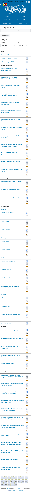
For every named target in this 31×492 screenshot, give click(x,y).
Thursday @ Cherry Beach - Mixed (10, 189)
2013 (26, 478)
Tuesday (3, 238)
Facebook (29, 2)
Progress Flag (5, 4)
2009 (12, 478)
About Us (23, 23)
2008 (9, 478)
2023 (6, 484)
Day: (18, 42)
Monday (3, 209)
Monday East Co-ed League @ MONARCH (12, 330)
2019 (19, 481)
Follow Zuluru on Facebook (16, 490)
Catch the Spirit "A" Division (9, 58)
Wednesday (4, 258)
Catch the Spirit (5, 55)
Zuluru (8, 488)
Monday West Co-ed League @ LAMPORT (12, 338)
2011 (19, 478)
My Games (22, 1)
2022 (2, 484)
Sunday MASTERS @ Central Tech (10, 314)
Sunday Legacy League (7, 363)
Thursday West (6, 306)
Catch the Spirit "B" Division (9, 62)
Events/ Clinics (23, 20)
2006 (2, 478)
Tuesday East (5, 241)
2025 (12, 484)
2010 (16, 478)
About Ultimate (7, 23)
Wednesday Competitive (8, 261)
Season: (3, 42)
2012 (23, 478)
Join (6, 1)
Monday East (5, 221)
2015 (6, 481)
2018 (16, 481)
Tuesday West (6, 249)
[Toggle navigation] (28, 30)
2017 (12, 481)
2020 (23, 481)
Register (10, 1)
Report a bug (20, 488)
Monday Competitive (8, 212)
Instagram (1, 4)
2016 (9, 481)
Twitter (26, 2)
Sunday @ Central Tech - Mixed (10, 198)
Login (2, 1)
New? (23, 16)
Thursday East (6, 298)
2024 (9, 484)
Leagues (16, 1)
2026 (16, 484)
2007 (6, 478)
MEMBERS (7, 20)
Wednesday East (6, 269)
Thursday (3, 294)
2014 (2, 481)
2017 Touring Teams (6, 323)
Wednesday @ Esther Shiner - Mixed (11, 181)
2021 (26, 481)
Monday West (6, 229)
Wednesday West (7, 278)
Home (7, 16)
